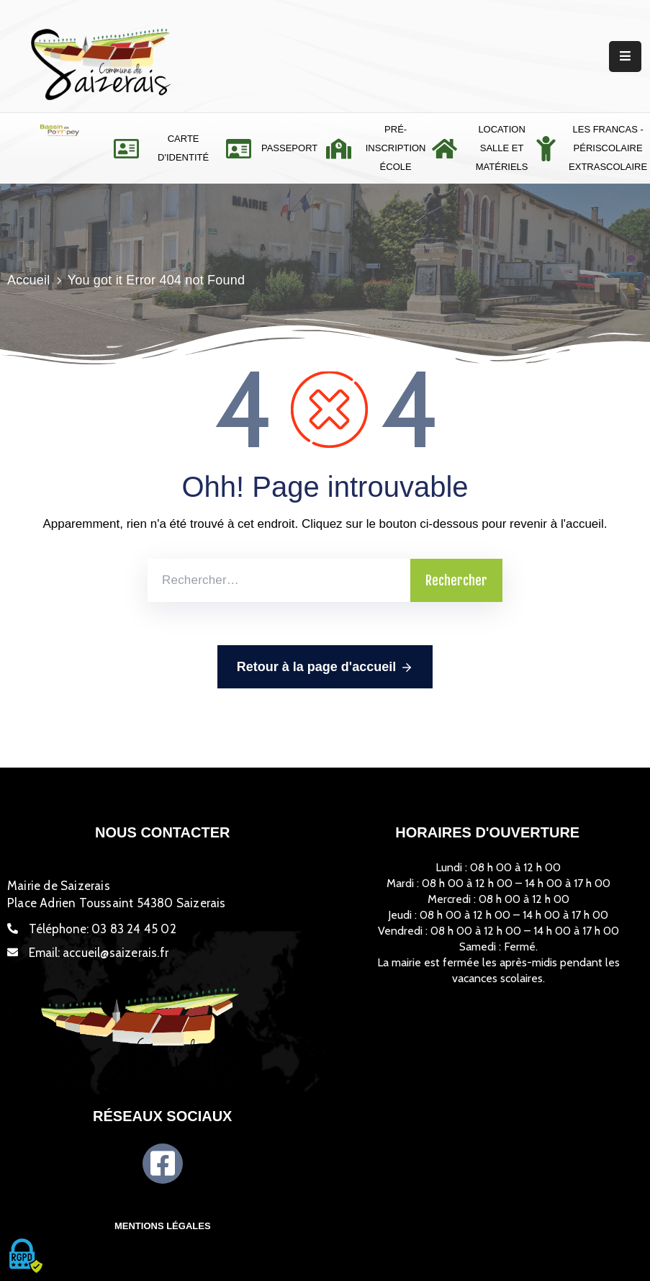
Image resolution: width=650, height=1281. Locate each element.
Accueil (28, 280)
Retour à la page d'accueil (325, 667)
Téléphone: (102, 929)
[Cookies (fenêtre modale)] (25, 1256)
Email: (98, 952)
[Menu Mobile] (625, 56)
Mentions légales (162, 1226)
